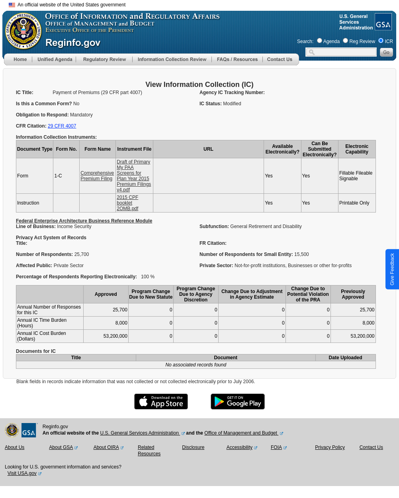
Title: (22, 243)
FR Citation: (213, 243)
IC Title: (24, 92)
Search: (305, 41)
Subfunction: (215, 226)
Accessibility (239, 447)
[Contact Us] (280, 64)
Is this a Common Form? (44, 103)
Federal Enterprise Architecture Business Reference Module (84, 221)
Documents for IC (36, 351)
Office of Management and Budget (241, 433)
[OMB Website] (20, 46)
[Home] (18, 64)
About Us (14, 447)
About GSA (61, 447)
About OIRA (106, 447)
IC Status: (211, 103)
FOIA (276, 447)
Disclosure (193, 447)
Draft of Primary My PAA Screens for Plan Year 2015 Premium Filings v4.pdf (134, 176)
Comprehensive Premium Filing (97, 175)
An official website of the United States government (67, 5)
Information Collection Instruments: (56, 137)
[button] (54, 59)
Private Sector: (217, 265)
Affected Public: (35, 265)
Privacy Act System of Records (51, 237)
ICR (389, 41)
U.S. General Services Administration (140, 433)
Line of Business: (36, 226)
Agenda (331, 41)
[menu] (54, 59)
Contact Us (371, 447)
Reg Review (362, 41)
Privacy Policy (330, 447)
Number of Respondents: (45, 254)
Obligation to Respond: (43, 115)
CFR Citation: (32, 126)
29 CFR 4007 (62, 126)
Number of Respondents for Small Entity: (247, 254)
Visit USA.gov (22, 473)
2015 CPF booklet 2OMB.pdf (127, 203)
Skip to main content (204, 3)
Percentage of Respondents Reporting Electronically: (76, 277)
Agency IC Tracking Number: (232, 92)
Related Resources (149, 451)
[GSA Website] (382, 27)
